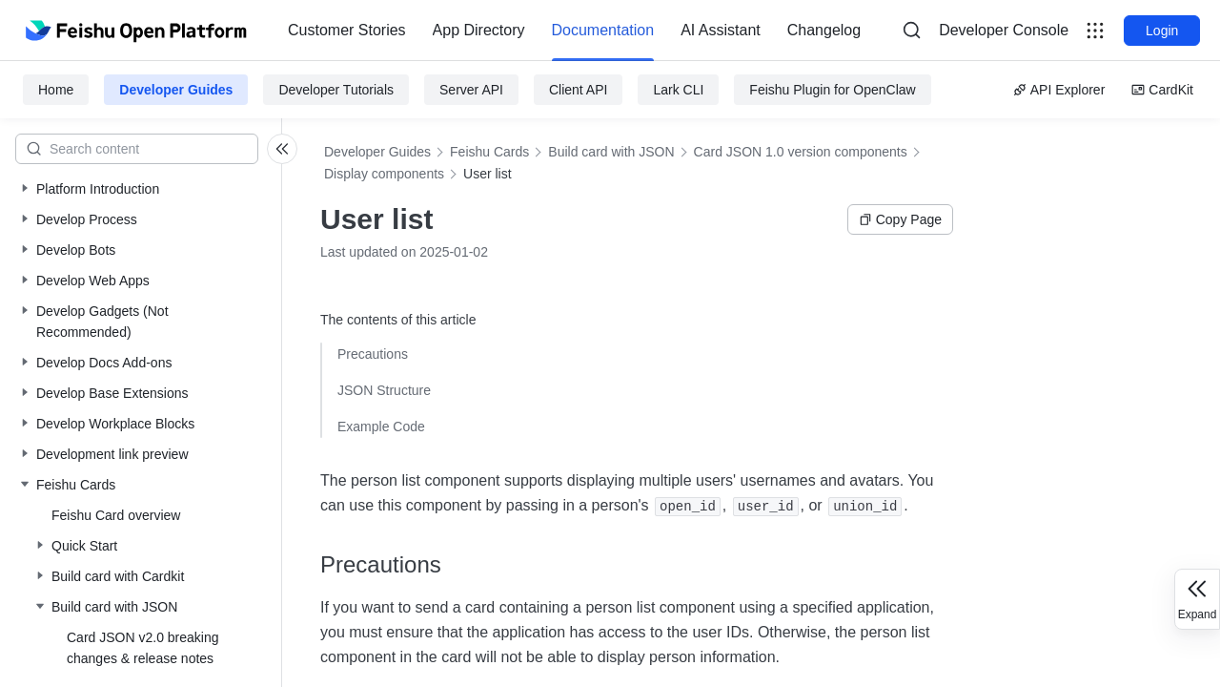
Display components (384, 173)
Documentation (603, 30)
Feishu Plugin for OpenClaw (832, 89)
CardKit (1162, 89)
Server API (471, 89)
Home (55, 89)
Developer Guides (176, 89)
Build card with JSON (611, 151)
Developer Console (1003, 30)
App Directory (479, 30)
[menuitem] (346, 30)
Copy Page (900, 219)
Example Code (381, 426)
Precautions (372, 354)
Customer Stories (347, 30)
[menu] (574, 30)
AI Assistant (721, 30)
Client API (578, 89)
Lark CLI (678, 89)
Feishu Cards (489, 151)
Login (1162, 30)
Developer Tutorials (336, 89)
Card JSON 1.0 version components (800, 151)
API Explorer (1059, 89)
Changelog (824, 30)
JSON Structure (384, 390)
